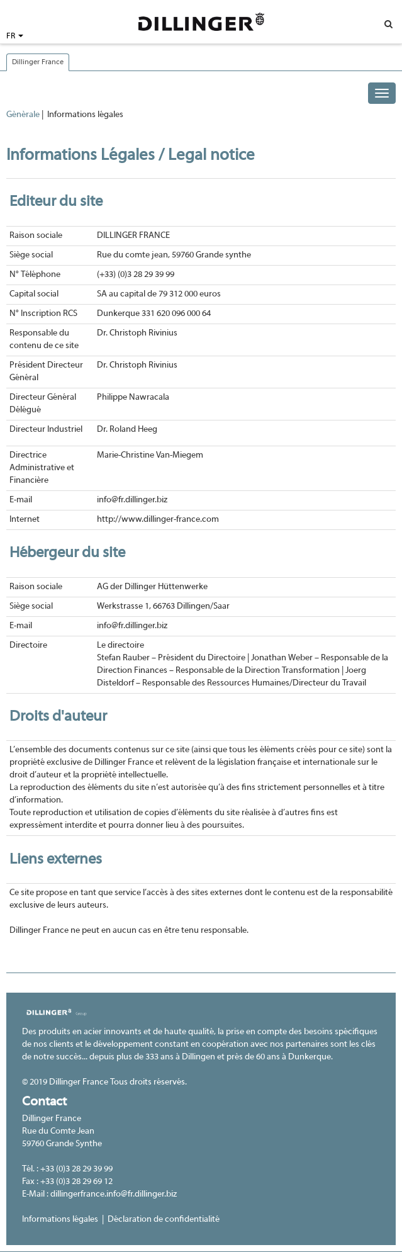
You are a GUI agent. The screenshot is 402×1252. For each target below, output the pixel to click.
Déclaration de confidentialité (164, 1219)
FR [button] (14, 36)
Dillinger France (38, 62)
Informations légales (60, 1219)
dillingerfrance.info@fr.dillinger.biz (113, 1194)
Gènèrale (23, 115)
